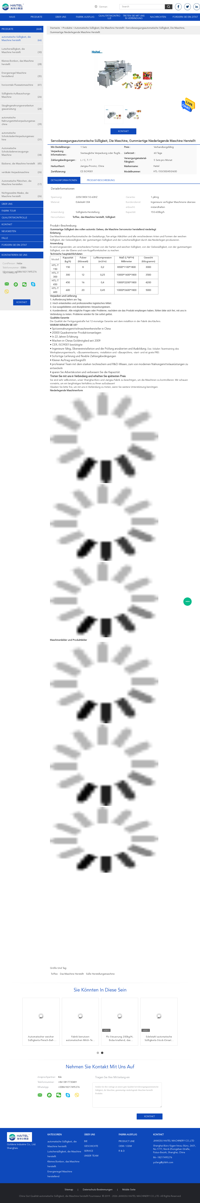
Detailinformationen (64, 180)
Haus (12, 17)
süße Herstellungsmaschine (100, 974)
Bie (86, 1141)
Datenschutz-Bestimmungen (97, 1189)
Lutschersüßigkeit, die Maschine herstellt (22, 51)
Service (88, 1151)
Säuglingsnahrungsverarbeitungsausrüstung (22, 108)
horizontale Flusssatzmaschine (22, 85)
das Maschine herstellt (72, 974)
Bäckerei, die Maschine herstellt (22, 163)
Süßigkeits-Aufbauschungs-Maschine (22, 96)
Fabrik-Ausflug (85, 17)
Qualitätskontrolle (109, 17)
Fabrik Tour (9, 211)
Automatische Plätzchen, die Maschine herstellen (22, 183)
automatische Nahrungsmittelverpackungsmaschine (22, 121)
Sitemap (69, 1189)
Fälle (5, 238)
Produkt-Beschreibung (101, 180)
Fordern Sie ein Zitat (185, 17)
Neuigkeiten (9, 231)
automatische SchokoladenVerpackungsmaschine (22, 136)
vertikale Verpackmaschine (22, 172)
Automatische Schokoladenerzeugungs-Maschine (22, 152)
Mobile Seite (129, 1189)
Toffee (54, 974)
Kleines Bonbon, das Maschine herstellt (22, 63)
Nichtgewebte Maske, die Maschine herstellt (22, 195)
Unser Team (91, 1156)
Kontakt (7, 224)
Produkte (36, 17)
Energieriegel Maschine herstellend (22, 75)
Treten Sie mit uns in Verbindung (134, 17)
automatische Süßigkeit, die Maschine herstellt (22, 39)
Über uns (60, 17)
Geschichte (91, 1146)
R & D (122, 1151)
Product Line (127, 1141)
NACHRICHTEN (158, 17)
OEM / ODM (125, 1146)
